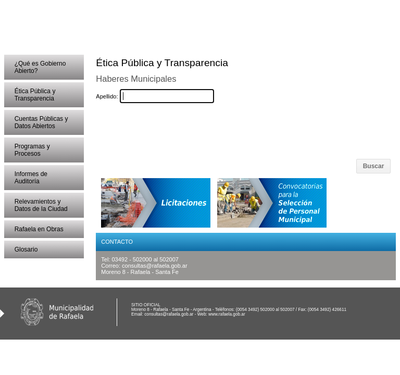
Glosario (26, 249)
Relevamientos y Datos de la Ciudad (41, 205)
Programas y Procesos (32, 150)
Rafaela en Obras (39, 229)
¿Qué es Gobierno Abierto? (40, 67)
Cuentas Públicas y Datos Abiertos (41, 122)
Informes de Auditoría (31, 177)
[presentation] (216, 131)
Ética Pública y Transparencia (35, 95)
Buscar (373, 166)
